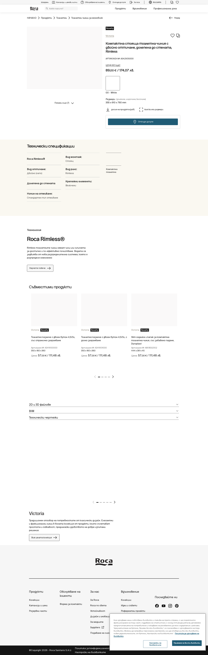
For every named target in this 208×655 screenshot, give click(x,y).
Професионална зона (165, 8)
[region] (158, 632)
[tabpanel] (54, 332)
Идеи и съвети (129, 605)
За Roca (94, 600)
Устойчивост (97, 611)
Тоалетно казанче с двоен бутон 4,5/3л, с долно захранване (104, 339)
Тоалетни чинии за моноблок (87, 17)
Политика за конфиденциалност (93, 648)
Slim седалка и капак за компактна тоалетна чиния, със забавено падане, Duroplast (152, 340)
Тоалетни (61, 17)
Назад (177, 18)
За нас (94, 591)
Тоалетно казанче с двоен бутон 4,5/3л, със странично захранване (53, 339)
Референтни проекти (133, 611)
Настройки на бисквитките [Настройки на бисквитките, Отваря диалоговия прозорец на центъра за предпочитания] (155, 644)
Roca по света (98, 605)
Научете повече (40, 268)
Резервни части (38, 611)
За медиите (96, 622)
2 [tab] (101, 502)
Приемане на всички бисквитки (187, 643)
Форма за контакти (71, 604)
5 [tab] (111, 502)
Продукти (120, 8)
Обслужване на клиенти (70, 593)
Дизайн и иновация (100, 616)
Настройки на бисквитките (90, 652)
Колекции (34, 600)
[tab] (104, 405)
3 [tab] (104, 502)
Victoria (35, 330)
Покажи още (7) (61, 103)
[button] (47, 8)
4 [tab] (107, 502)
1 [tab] (97, 502)
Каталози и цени (38, 605)
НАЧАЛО (31, 17)
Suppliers (95, 627)
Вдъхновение (139, 8)
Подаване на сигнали (102, 633)
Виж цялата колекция (44, 537)
